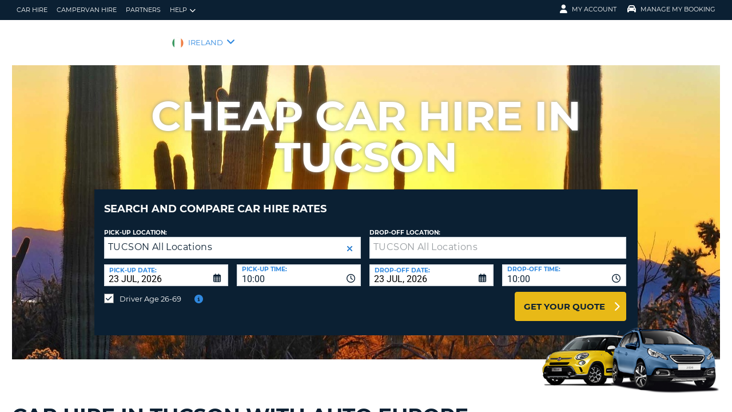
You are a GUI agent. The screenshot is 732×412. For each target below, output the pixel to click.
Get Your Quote (564, 297)
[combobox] (299, 266)
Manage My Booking (671, 9)
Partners (143, 10)
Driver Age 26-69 (150, 290)
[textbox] (497, 239)
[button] (350, 240)
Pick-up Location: (135, 224)
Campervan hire (87, 10)
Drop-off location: (404, 224)
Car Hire (32, 10)
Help (183, 10)
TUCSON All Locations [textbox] (160, 238)
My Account (588, 9)
